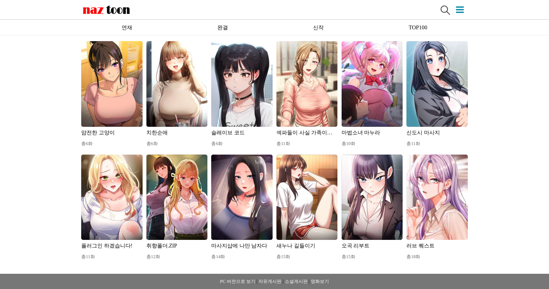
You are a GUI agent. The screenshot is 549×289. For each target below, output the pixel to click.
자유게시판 (269, 281)
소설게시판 (296, 281)
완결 (222, 27)
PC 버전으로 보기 (237, 281)
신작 (318, 27)
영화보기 (320, 281)
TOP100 (418, 27)
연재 (127, 27)
